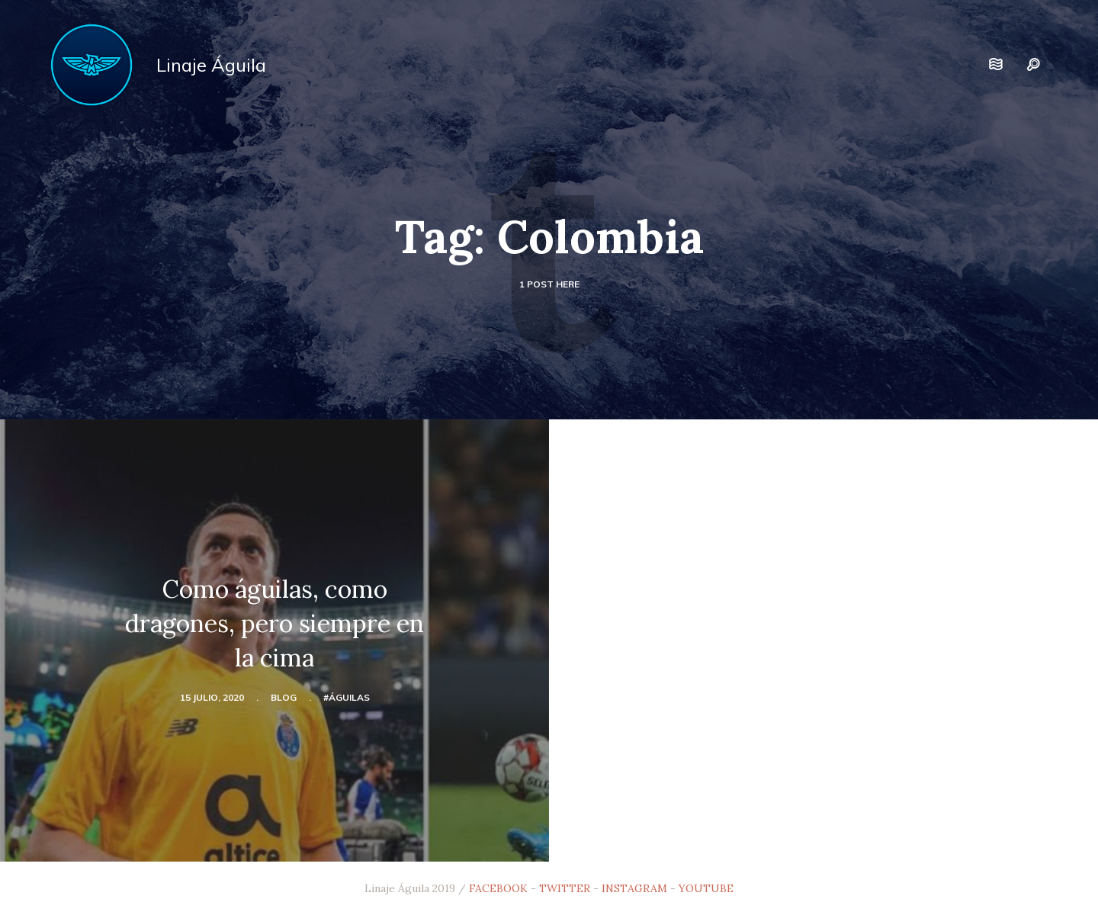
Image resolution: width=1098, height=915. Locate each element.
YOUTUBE (706, 888)
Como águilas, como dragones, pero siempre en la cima (274, 623)
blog (284, 697)
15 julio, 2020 (212, 697)
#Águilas (346, 697)
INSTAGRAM (634, 888)
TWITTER (564, 888)
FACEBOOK (498, 888)
